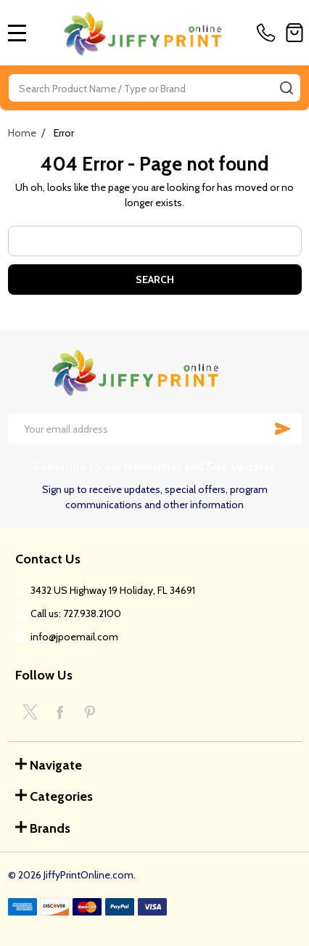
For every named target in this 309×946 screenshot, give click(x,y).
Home (22, 132)
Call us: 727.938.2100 (75, 613)
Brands (42, 828)
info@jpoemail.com (74, 636)
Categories (54, 796)
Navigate (48, 765)
